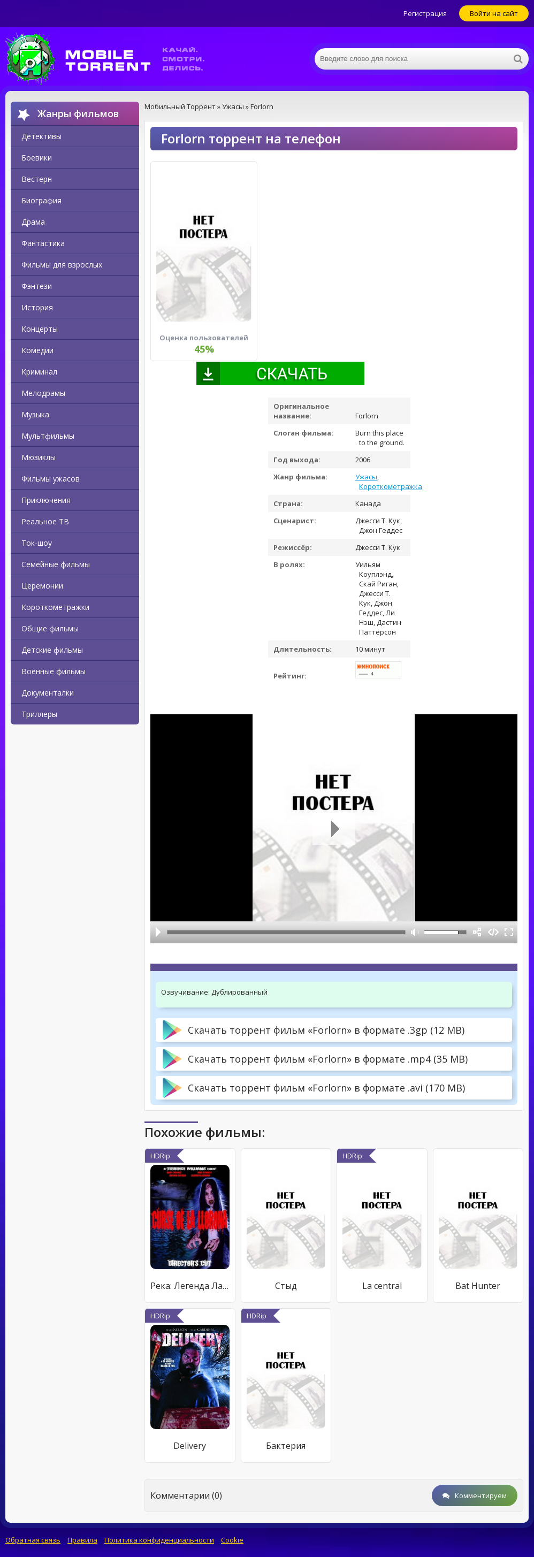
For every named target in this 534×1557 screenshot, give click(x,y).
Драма (33, 222)
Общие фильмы (50, 628)
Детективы (41, 136)
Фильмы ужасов (50, 479)
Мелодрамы (43, 393)
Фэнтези (36, 286)
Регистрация (425, 13)
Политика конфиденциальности (159, 1540)
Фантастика (43, 243)
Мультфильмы (47, 436)
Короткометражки (55, 607)
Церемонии (42, 586)
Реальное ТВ (45, 521)
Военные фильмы (53, 671)
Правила (82, 1540)
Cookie (232, 1540)
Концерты (39, 329)
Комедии (37, 350)
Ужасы (366, 477)
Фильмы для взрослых (61, 265)
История (37, 307)
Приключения (46, 500)
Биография (41, 200)
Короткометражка (390, 486)
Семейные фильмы (55, 564)
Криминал (39, 372)
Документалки (47, 693)
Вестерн (36, 179)
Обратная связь (32, 1540)
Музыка (35, 414)
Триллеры (39, 714)
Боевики (36, 157)
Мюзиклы (38, 457)
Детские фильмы (52, 650)
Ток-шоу (36, 543)
